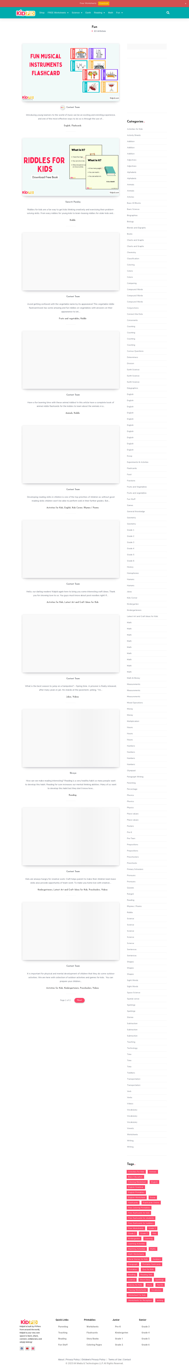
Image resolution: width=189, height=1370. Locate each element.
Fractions (131, 480)
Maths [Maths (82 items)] (153, 1249)
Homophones (133, 573)
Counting (131, 326)
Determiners (132, 357)
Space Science (133, 992)
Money (130, 709)
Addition (131, 141)
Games (130, 505)
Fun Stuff (131, 499)
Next (79, 1000)
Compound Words (135, 289)
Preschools (132, 863)
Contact (127, 1359)
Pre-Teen (131, 838)
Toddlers (131, 1073)
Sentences (132, 949)
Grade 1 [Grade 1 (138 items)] (152, 1228)
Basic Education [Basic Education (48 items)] (135, 1177)
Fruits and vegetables (69, 319)
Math (110, 13)
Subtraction (132, 1023)
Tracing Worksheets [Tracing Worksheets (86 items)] (137, 1290)
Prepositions (132, 844)
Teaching (131, 1042)
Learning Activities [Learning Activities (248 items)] (136, 1243)
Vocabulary (132, 1110)
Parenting (131, 783)
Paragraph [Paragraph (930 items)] (133, 1264)
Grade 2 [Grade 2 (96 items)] (131, 1233)
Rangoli (130, 894)
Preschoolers (94, 890)
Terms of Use (114, 1359)
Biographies (132, 215)
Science (77, 12)
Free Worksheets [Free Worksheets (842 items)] (136, 1228)
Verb (129, 1091)
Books (130, 234)
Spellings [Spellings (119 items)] (159, 1280)
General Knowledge (136, 511)
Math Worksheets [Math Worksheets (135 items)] (136, 1254)
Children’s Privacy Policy (94, 1359)
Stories (130, 1017)
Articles (130, 197)
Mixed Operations (135, 702)
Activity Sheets (134, 135)
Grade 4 (130, 548)
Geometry (131, 517)
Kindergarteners (45, 890)
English (67, 126)
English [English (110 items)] (154, 1182)
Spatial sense (133, 999)
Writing (130, 1140)
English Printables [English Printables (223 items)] (136, 1192)
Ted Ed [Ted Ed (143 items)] (160, 1285)
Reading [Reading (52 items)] (132, 1274)
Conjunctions (133, 308)
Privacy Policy (73, 1359)
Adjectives (131, 160)
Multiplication (133, 721)
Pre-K (129, 832)
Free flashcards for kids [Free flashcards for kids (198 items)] (138, 1213)
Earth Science (133, 369)
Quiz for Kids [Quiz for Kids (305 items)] (148, 1269)
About (61, 1359)
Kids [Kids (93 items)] (154, 1233)
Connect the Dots (135, 314)
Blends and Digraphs (136, 228)
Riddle (73, 220)
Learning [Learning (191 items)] (149, 1238)
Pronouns (131, 875)
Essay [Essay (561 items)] (152, 1197)
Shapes (130, 962)
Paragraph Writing (135, 776)
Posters (130, 826)
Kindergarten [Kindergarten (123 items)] (134, 1238)
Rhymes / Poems (91, 508)
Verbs (129, 1097)
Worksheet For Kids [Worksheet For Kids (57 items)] (137, 1295)
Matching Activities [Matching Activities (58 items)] (136, 1249)
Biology (130, 221)
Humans (130, 579)
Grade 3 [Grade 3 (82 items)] (144, 1233)
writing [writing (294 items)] (160, 1300)
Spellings (131, 1005)
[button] (168, 13)
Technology (132, 1048)
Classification (133, 258)
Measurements (133, 684)
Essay (129, 456)
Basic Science (133, 209)
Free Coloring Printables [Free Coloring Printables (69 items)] (139, 1207)
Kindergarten (133, 604)
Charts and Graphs (135, 240)
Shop (41, 13)
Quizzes (130, 888)
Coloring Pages (94, 1344)
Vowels (130, 1128)
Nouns (130, 727)
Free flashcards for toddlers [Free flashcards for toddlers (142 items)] (140, 1223)
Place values (132, 813)
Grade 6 (130, 561)
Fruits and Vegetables (137, 487)
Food (129, 474)
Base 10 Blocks (134, 203)
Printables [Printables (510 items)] (132, 1269)
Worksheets (132, 1134)
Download (103, 3)
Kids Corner (77, 508)
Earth (88, 13)
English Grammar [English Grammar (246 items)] (135, 1187)
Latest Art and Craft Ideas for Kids (81, 602)
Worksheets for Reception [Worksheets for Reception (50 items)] (140, 1300)
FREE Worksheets (58, 12)
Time (129, 1054)
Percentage (132, 789)
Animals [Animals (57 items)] (152, 1172)
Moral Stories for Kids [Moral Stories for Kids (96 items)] (138, 1259)
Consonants (132, 320)
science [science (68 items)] (131, 1280)
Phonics (130, 795)
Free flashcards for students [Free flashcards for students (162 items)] (141, 1218)
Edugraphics (132, 388)
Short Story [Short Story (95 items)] (145, 1280)
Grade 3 (130, 542)
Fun (119, 12)
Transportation (133, 1079)
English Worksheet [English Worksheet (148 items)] (136, 1197)
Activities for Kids (55, 508)
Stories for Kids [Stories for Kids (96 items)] (135, 1285)
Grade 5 (130, 554)
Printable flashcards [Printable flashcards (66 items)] (152, 1264)
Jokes (68, 697)
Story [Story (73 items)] (149, 1285)
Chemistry (131, 252)
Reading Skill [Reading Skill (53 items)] (146, 1274)
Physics (130, 807)
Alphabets (131, 172)
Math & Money (133, 678)
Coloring (131, 265)
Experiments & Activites (137, 462)
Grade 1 (130, 530)
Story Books (93, 1338)
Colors (130, 271)
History (130, 567)
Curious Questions (135, 351)
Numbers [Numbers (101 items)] (157, 1259)
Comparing (132, 283)
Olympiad (131, 770)
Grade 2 (130, 536)
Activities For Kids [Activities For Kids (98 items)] (136, 1172)
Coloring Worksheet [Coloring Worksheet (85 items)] (137, 1182)
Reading (99, 12)
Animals (69, 413)
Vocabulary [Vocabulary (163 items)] (156, 1290)
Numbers (131, 746)
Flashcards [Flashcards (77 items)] (133, 1202)
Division (130, 363)
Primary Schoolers (135, 869)
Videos (76, 697)
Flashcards (76, 126)
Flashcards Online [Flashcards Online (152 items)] (151, 1202)
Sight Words (132, 980)
